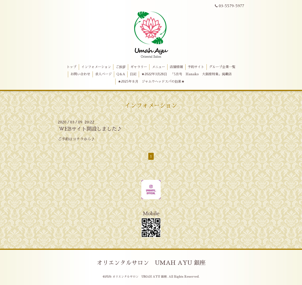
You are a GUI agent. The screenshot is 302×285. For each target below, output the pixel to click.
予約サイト (196, 67)
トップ (71, 67)
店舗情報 (176, 67)
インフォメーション (96, 67)
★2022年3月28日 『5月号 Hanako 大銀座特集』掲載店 (186, 74)
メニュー (158, 67)
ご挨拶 (121, 67)
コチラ (78, 139)
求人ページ (103, 74)
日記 (133, 74)
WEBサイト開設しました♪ (90, 128)
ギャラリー (138, 67)
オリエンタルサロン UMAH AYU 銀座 (151, 263)
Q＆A (120, 74)
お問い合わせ (80, 74)
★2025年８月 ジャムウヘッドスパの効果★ (151, 81)
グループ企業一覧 (222, 67)
